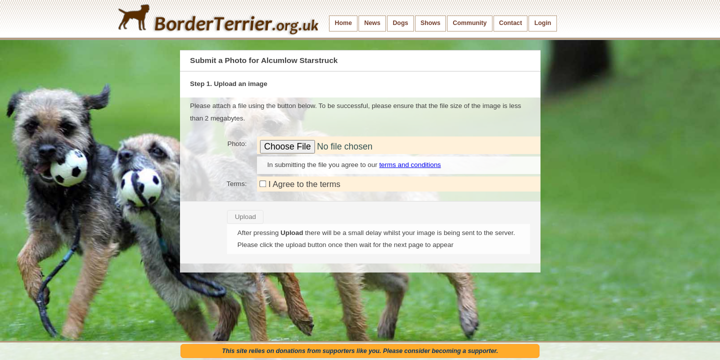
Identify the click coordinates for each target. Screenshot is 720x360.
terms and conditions (409, 164)
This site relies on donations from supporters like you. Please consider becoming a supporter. (360, 351)
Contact (510, 23)
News (372, 23)
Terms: (236, 184)
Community (469, 23)
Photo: (237, 144)
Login (543, 23)
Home (343, 23)
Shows (430, 23)
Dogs (400, 23)
